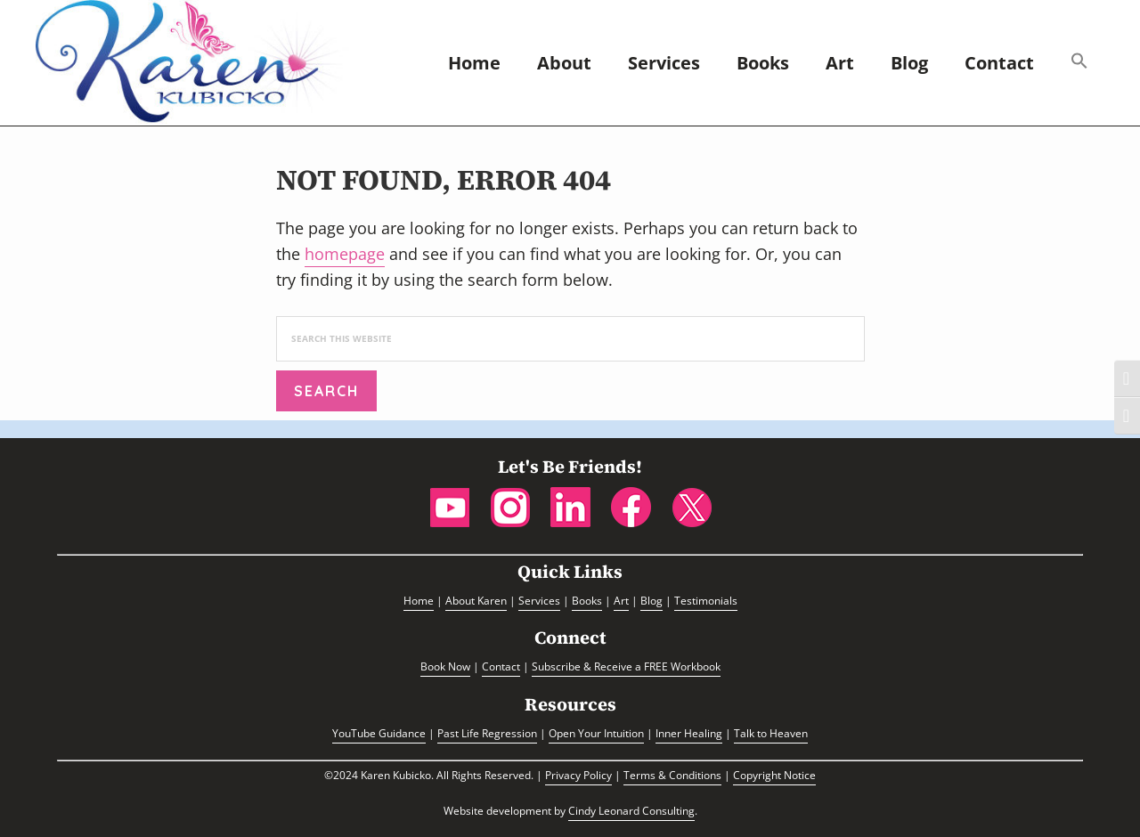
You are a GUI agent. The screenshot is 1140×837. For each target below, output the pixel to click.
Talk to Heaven (771, 733)
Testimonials (705, 600)
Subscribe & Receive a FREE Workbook (626, 666)
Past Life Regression (487, 733)
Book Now (445, 666)
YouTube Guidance (379, 733)
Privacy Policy (578, 775)
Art (621, 600)
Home (418, 600)
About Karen (476, 600)
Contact (501, 666)
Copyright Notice (774, 775)
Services (539, 600)
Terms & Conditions (672, 775)
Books (587, 600)
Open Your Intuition (596, 733)
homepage (345, 253)
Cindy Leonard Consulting (631, 810)
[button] (1079, 63)
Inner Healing (689, 733)
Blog (651, 600)
